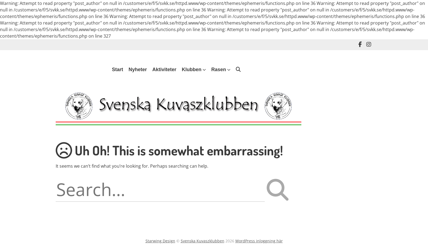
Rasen (218, 69)
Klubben (191, 69)
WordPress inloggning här (259, 240)
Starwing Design (160, 240)
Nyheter (138, 69)
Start (117, 69)
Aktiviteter (164, 69)
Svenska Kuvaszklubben (202, 240)
